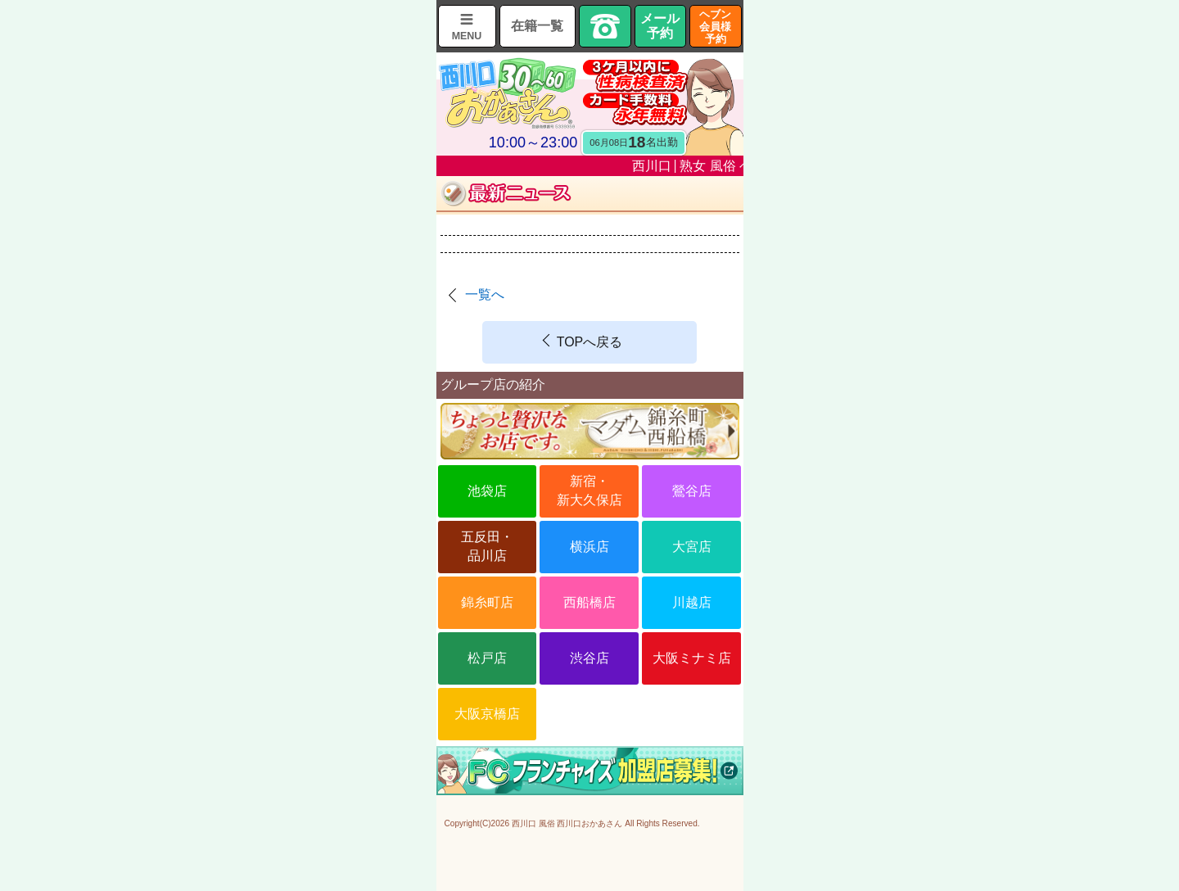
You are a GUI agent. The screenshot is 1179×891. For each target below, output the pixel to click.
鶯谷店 (691, 491)
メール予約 (660, 25)
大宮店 (691, 547)
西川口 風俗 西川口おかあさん (567, 823)
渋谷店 (589, 658)
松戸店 (487, 658)
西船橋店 (589, 602)
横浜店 (589, 547)
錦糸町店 (487, 602)
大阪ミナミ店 (692, 658)
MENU (467, 36)
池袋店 (487, 491)
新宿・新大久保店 (589, 490)
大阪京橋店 (487, 714)
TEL (605, 26)
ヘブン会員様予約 (715, 26)
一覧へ (484, 294)
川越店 (691, 602)
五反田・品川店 (487, 546)
